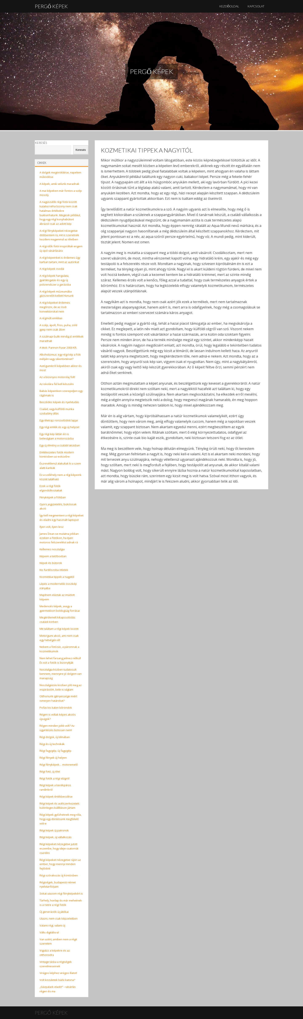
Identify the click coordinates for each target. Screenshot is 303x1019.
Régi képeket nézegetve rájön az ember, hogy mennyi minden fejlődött (60, 864)
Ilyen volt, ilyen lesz (52, 527)
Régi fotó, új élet (50, 771)
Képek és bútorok (51, 563)
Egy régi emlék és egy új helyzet (59, 427)
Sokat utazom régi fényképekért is (61, 893)
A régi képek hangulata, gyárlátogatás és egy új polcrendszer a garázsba (55, 280)
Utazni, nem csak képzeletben (59, 918)
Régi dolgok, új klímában (55, 737)
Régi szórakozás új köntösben (59, 875)
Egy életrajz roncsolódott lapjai (59, 420)
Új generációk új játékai (54, 912)
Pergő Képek (51, 6)
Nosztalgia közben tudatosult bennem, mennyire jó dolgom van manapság (61, 674)
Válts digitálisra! (49, 932)
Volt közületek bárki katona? (57, 980)
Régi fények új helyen (53, 758)
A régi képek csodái (52, 269)
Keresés (41, 142)
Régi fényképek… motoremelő (59, 764)
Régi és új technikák (52, 744)
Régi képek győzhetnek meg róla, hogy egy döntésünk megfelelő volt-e (60, 819)
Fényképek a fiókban (53, 497)
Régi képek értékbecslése (56, 796)
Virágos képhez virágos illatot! (58, 973)
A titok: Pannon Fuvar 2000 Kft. (58, 347)
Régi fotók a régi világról (54, 778)
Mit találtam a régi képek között (59, 629)
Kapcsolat (255, 6)
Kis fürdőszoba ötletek (54, 570)
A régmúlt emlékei (51, 318)
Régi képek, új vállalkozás (56, 837)
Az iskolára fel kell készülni (57, 384)
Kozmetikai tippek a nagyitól (57, 577)
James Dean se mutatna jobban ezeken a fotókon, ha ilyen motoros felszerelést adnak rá (59, 538)
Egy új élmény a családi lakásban (60, 445)
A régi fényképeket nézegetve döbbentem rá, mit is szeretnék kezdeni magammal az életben (59, 235)
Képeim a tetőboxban (53, 556)
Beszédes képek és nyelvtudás (59, 402)
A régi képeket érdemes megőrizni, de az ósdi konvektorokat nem (55, 307)
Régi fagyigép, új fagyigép (55, 751)
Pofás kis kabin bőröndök (56, 707)
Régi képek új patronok (54, 830)
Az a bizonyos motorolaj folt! (57, 377)
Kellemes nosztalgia (52, 549)
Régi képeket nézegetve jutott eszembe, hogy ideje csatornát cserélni (59, 848)
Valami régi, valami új (52, 925)
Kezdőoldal (229, 6)
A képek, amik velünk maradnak (59, 184)
